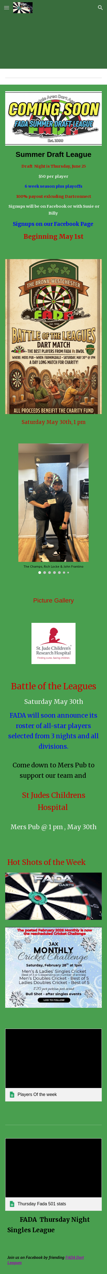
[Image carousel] (53, 508)
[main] (53, 196)
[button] (6, 7)
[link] (53, 1065)
